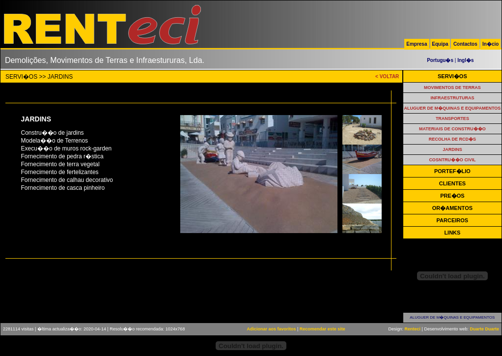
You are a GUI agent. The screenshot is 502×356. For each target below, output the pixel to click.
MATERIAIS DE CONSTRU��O (452, 128)
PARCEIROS (453, 220)
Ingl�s (465, 60)
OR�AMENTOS (452, 208)
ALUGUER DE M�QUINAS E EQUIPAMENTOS (452, 108)
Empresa (416, 44)
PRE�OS (452, 196)
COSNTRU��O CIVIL (452, 159)
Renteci (413, 328)
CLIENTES (452, 183)
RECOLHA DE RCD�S (452, 139)
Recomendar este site (322, 328)
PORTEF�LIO (452, 171)
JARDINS (452, 149)
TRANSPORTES (452, 118)
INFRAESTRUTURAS (452, 97)
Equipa (440, 44)
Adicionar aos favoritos (271, 328)
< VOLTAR (387, 76)
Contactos (465, 44)
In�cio (490, 44)
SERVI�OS (452, 76)
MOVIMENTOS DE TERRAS (452, 87)
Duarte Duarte (484, 328)
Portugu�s (440, 60)
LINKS (452, 233)
